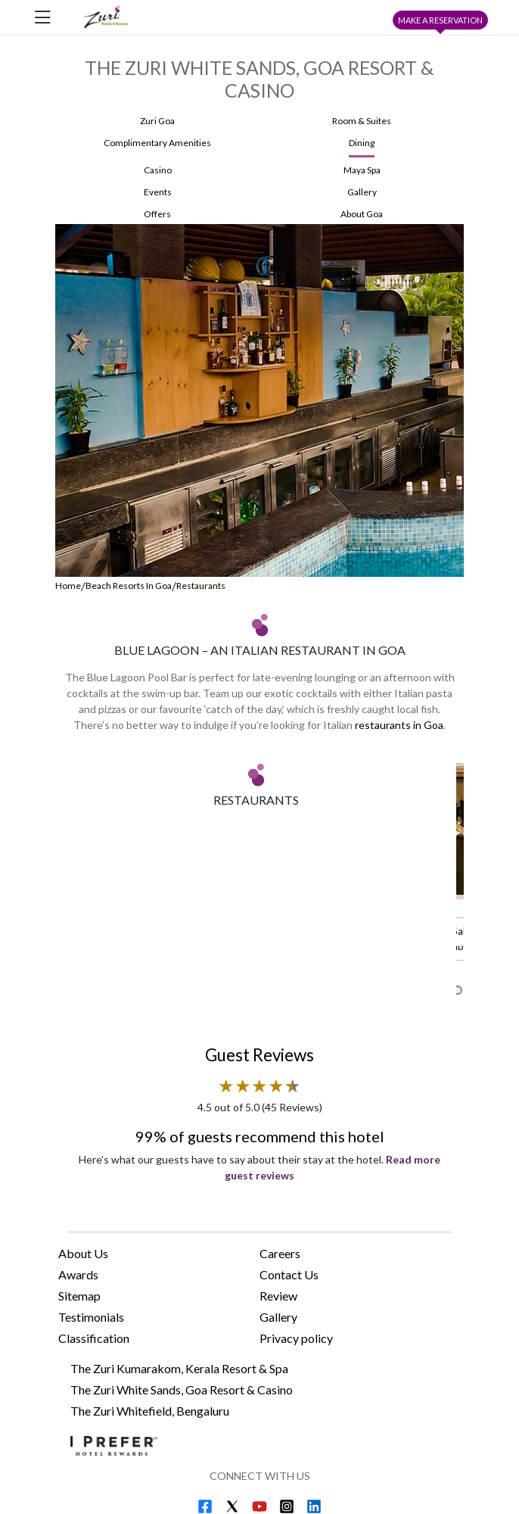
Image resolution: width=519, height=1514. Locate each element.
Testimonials (91, 1175)
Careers (280, 1111)
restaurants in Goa (399, 724)
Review (278, 1154)
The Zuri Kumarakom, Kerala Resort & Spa (179, 1227)
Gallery (278, 1175)
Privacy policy (296, 1196)
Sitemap (79, 1154)
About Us (83, 1111)
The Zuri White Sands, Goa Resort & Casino (181, 1248)
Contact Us (289, 1133)
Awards (78, 1133)
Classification (93, 1196)
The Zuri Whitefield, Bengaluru (149, 1269)
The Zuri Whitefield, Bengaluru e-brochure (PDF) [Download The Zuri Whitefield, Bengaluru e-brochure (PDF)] (249, 1405)
